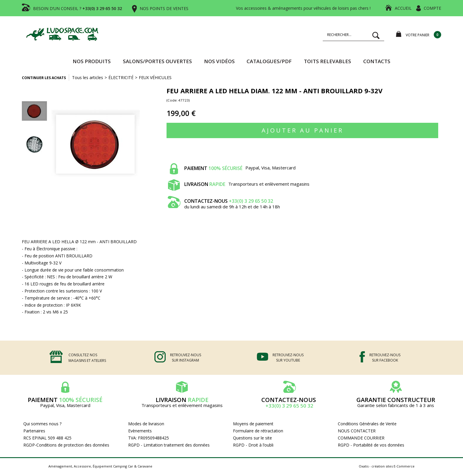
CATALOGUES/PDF (269, 61)
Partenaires (34, 431)
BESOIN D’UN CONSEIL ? (77, 8)
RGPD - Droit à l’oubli (253, 445)
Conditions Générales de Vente (367, 423)
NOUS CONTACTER (357, 431)
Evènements (140, 431)
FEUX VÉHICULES (155, 77)
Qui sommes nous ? (42, 423)
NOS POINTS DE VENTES (164, 8)
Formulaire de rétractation (258, 431)
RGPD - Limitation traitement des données (169, 445)
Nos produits (92, 61)
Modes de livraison (146, 423)
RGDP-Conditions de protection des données (66, 445)
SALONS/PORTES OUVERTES (157, 61)
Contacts (376, 61)
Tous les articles (87, 77)
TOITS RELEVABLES (327, 61)
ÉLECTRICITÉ (120, 77)
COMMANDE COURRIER (361, 438)
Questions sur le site (252, 438)
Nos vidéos (219, 61)
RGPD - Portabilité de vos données (371, 445)
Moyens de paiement (253, 423)
